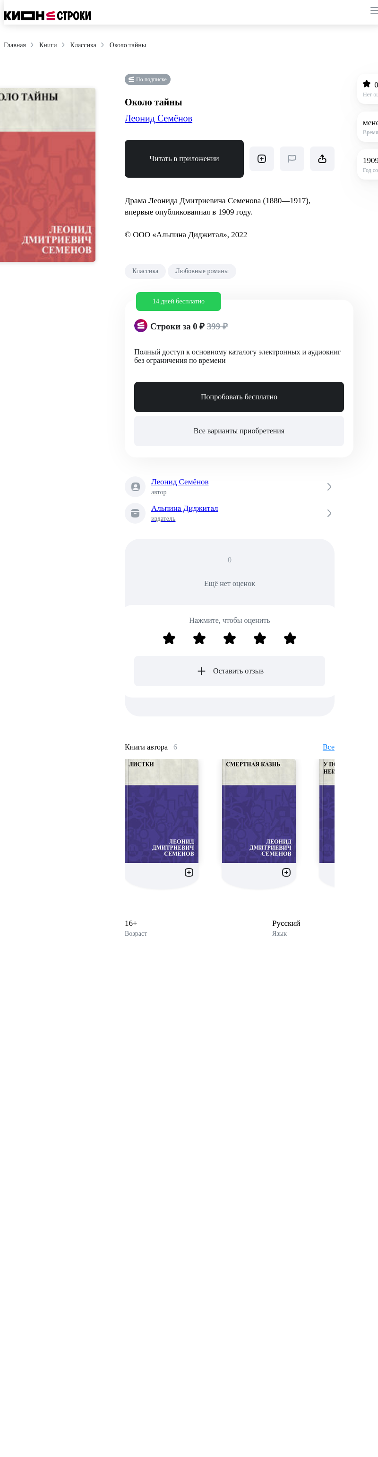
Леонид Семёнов (158, 118)
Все (329, 747)
